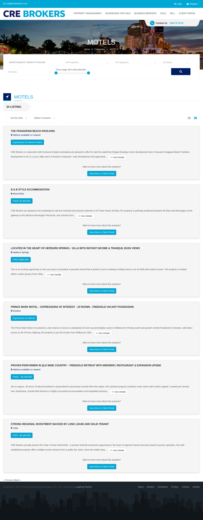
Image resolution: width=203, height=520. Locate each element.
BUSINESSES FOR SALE (118, 13)
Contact (185, 487)
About (141, 487)
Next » (17, 480)
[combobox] (87, 62)
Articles (196, 487)
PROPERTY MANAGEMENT (88, 13)
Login (178, 4)
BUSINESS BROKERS (145, 13)
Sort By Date (19, 118)
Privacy (174, 487)
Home (87, 49)
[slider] (56, 72)
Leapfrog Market (83, 487)
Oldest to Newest (44, 118)
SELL (172, 13)
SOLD (163, 13)
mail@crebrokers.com (15, 3)
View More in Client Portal (101, 173)
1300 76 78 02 (177, 23)
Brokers (150, 487)
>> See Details (117, 157)
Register (192, 4)
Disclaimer (163, 487)
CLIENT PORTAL (187, 13)
